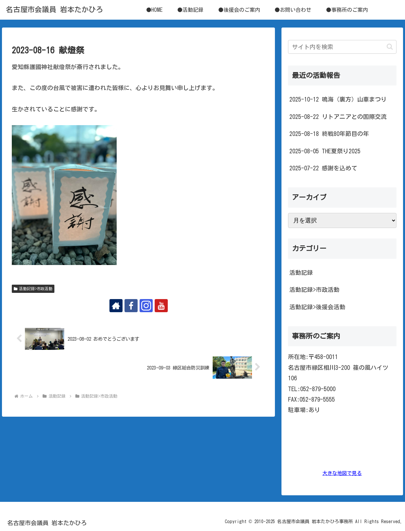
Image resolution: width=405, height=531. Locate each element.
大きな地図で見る (342, 473)
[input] (342, 47)
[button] (389, 46)
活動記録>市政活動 (33, 289)
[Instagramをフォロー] (146, 305)
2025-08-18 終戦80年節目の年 (329, 134)
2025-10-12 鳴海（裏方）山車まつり (338, 99)
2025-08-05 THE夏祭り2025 (324, 151)
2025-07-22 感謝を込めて (323, 168)
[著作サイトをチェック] (116, 305)
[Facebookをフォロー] (131, 305)
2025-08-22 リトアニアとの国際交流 (338, 117)
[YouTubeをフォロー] (161, 305)
